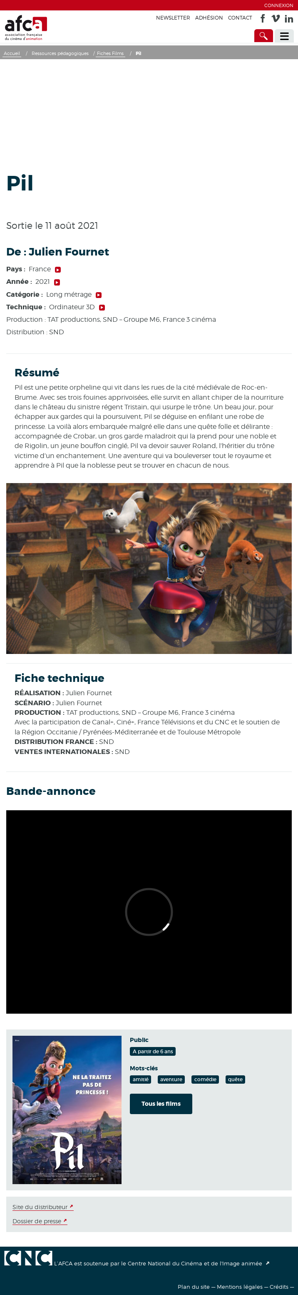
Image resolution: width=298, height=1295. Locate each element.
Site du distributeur (39, 1206)
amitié (141, 1079)
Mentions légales (240, 1286)
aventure (171, 1079)
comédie (205, 1079)
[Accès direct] (263, 35)
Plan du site (194, 1286)
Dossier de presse (36, 1221)
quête (235, 1079)
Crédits (279, 1286)
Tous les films (161, 1103)
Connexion (278, 5)
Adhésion (209, 18)
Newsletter (173, 18)
